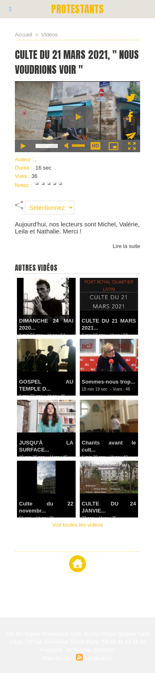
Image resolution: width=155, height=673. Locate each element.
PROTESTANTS (77, 9)
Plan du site (57, 658)
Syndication (98, 658)
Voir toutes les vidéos (77, 525)
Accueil (23, 35)
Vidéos (49, 35)
